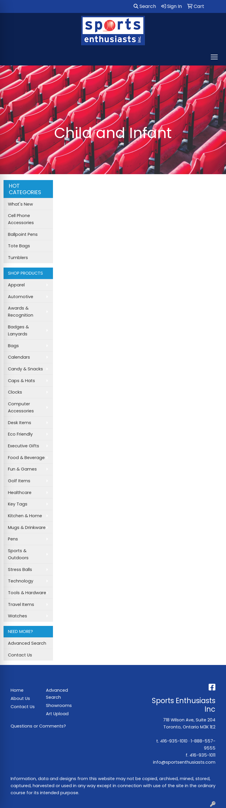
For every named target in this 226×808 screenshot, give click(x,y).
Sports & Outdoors (18, 554)
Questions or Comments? (38, 726)
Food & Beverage (26, 458)
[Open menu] (214, 57)
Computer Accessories (21, 407)
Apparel (16, 285)
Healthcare (19, 492)
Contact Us (20, 655)
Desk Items (19, 423)
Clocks (15, 392)
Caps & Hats (21, 381)
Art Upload (57, 714)
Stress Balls (20, 569)
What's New (20, 204)
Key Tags (17, 504)
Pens (13, 539)
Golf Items (19, 481)
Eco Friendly (20, 434)
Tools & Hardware (27, 593)
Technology (20, 581)
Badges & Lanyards (18, 330)
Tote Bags (19, 246)
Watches (17, 616)
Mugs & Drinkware (27, 527)
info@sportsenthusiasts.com (184, 762)
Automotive (20, 297)
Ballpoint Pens (23, 234)
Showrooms (59, 705)
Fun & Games (22, 469)
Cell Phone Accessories (21, 219)
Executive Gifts (23, 446)
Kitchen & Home (25, 516)
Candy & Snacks (25, 369)
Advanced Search (27, 643)
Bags (13, 346)
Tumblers (18, 258)
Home (17, 690)
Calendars (19, 357)
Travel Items (21, 604)
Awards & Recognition (20, 311)
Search (145, 6)
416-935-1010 (173, 741)
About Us (20, 698)
